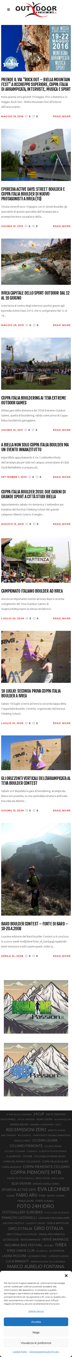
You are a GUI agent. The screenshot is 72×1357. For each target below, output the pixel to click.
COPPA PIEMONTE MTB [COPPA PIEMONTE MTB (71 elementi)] (35, 1172)
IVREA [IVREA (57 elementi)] (61, 1244)
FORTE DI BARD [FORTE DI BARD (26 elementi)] (44, 1200)
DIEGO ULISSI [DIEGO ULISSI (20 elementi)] (57, 1178)
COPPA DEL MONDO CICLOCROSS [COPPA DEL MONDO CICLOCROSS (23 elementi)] (21, 1161)
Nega (36, 1332)
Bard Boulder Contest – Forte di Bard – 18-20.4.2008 (34, 926)
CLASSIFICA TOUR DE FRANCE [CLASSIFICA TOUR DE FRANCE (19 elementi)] (53, 1151)
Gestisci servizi (36, 1311)
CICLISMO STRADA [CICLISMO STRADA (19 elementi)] (53, 1146)
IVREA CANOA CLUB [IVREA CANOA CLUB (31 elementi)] (21, 1250)
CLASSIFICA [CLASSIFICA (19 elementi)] (31, 1151)
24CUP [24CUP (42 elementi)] (38, 1114)
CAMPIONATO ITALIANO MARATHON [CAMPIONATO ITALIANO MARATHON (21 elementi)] (51, 1135)
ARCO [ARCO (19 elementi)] (58, 1124)
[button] (66, 1276)
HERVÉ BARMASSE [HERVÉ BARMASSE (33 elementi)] (55, 1239)
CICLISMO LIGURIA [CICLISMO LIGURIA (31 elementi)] (44, 1140)
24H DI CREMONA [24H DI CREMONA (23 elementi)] (55, 1114)
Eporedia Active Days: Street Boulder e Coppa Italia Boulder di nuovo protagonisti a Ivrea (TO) (33, 194)
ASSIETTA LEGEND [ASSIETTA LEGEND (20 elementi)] (56, 1130)
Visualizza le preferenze (36, 1343)
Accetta (36, 1321)
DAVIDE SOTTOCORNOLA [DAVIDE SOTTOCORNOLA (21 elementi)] (20, 1178)
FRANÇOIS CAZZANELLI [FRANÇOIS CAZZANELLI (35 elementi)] (19, 1217)
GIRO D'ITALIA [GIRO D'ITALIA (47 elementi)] (20, 1228)
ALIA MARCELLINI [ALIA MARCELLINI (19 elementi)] (62, 1119)
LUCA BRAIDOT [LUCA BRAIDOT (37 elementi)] (17, 1261)
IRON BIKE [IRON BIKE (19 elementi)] (49, 1245)
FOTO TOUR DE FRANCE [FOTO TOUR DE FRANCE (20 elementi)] (57, 1213)
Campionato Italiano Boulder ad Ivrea (31, 591)
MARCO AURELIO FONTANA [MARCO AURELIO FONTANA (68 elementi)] (35, 1266)
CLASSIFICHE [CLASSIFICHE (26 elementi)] (13, 1156)
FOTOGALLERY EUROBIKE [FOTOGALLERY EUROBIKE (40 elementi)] (22, 1212)
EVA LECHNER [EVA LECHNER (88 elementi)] (54, 1188)
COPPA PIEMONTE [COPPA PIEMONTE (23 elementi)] (11, 1167)
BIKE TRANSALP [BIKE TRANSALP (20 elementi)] (8, 1135)
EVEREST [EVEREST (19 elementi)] (11, 1196)
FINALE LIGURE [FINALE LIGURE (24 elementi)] (25, 1200)
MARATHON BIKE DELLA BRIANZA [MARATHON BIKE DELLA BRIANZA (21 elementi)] (48, 1261)
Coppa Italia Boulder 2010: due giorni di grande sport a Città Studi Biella (33, 494)
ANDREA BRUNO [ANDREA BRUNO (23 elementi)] (19, 1124)
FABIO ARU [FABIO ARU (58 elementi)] (26, 1195)
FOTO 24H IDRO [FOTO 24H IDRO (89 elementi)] (35, 1205)
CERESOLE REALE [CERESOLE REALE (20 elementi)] (22, 1141)
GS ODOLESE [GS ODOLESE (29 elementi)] (11, 1239)
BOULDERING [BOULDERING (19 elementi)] (24, 1135)
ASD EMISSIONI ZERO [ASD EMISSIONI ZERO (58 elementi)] (26, 1129)
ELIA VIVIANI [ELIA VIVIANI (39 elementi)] (21, 1183)
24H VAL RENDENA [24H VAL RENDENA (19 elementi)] (26, 1119)
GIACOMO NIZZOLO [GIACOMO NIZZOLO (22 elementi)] (13, 1223)
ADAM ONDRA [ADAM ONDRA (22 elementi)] (44, 1119)
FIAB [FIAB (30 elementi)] (42, 1195)
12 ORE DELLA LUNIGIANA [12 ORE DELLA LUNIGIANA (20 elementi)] (19, 1114)
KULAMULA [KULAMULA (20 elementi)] (41, 1251)
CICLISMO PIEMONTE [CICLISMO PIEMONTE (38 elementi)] (26, 1146)
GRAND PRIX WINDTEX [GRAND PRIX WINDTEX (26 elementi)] (52, 1234)
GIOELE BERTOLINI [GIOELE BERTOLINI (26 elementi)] (58, 1223)
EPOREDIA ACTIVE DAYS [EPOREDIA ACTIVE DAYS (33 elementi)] (19, 1189)
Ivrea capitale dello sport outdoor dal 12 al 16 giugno (35, 295)
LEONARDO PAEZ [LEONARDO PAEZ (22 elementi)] (37, 1256)
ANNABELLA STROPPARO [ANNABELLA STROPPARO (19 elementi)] (42, 1124)
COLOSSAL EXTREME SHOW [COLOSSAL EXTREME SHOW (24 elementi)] (49, 1156)
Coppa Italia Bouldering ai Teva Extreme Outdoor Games (33, 400)
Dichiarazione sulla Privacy (44, 1351)
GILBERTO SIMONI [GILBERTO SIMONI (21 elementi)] (35, 1223)
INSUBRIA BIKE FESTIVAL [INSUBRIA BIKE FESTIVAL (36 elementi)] (23, 1245)
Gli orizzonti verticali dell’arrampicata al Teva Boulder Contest (35, 781)
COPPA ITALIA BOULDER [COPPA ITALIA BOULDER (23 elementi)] (55, 1161)
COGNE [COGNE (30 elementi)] (27, 1156)
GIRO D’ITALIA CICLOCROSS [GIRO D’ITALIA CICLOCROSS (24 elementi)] (21, 1234)
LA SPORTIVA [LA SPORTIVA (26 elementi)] (56, 1250)
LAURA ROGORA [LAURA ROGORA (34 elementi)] (14, 1256)
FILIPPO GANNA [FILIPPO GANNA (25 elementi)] (56, 1195)
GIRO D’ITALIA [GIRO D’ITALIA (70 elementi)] (48, 1228)
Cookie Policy (20, 1351)
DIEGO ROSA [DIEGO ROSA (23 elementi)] (43, 1178)
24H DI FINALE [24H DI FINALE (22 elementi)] (8, 1119)
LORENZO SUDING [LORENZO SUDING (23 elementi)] (59, 1256)
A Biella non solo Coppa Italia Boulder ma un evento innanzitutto (35, 447)
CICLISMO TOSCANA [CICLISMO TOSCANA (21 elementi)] (14, 1151)
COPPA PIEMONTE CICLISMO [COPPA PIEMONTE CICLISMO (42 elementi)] (46, 1167)
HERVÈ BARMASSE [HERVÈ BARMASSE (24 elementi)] (30, 1239)
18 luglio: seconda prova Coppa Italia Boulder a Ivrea (30, 693)
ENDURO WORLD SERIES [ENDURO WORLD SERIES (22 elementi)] (46, 1184)
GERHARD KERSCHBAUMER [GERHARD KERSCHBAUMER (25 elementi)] (54, 1218)
